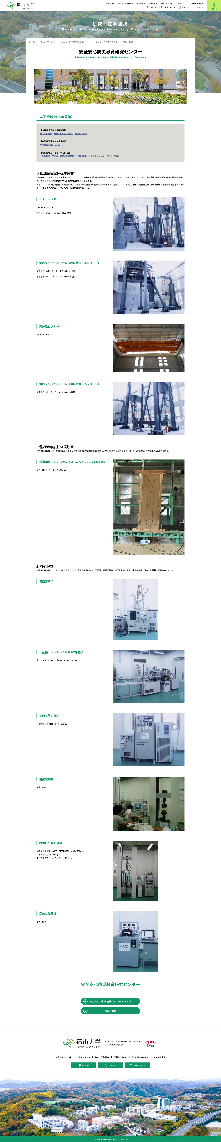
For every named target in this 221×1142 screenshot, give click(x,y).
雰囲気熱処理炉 (67, 156)
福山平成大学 (159, 1057)
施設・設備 (110, 1010)
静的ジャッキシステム (63, 133)
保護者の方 (153, 3)
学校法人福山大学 (122, 1057)
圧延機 (55, 156)
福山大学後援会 (102, 1057)
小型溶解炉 (45, 156)
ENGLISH (199, 7)
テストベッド (46, 133)
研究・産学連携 (48, 41)
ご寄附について (182, 3)
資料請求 (154, 7)
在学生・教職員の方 (125, 3)
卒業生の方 (141, 3)
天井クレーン (81, 133)
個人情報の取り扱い (64, 1057)
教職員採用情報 (142, 1057)
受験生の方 (110, 3)
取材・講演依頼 (197, 3)
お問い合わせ (170, 7)
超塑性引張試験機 (96, 156)
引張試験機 (81, 156)
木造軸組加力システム (50, 144)
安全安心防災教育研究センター (75, 41)
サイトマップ (84, 1057)
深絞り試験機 (113, 156)
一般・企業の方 (167, 3)
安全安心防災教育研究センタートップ (110, 1001)
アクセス (185, 7)
